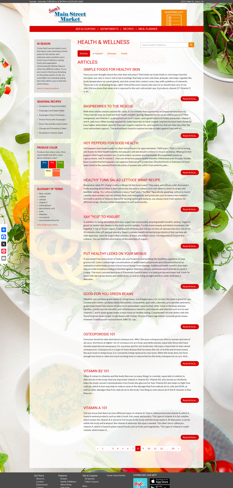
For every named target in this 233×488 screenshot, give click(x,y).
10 (148, 448)
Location (40, 481)
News (84, 486)
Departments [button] (109, 28)
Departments (42, 484)
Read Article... (190, 98)
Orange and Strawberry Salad (52, 128)
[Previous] (97, 448)
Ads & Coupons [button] (86, 28)
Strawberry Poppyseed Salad (52, 106)
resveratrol (44, 217)
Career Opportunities (116, 475)
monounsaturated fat (49, 220)
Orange (56, 171)
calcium (42, 199)
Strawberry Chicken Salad (51, 132)
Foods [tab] (124, 53)
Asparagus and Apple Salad (51, 110)
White (48, 171)
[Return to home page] (68, 14)
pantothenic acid (47, 208)
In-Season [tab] (98, 53)
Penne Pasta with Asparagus (52, 119)
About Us (40, 478)
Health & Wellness (68, 481)
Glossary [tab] (111, 53)
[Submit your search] (191, 44)
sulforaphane (45, 205)
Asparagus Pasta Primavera (51, 115)
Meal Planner (147, 28)
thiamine (43, 214)
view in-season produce (48, 88)
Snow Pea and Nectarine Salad (53, 124)
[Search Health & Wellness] (164, 44)
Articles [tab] (84, 53)
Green (60, 162)
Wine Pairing (65, 484)
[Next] (178, 448)
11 (155, 448)
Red (52, 162)
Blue (44, 162)
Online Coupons (92, 481)
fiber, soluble (45, 193)
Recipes (128, 28)
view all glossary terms (47, 224)
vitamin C (43, 202)
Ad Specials (90, 478)
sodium (42, 196)
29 (173, 448)
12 (161, 448)
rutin (41, 211)
